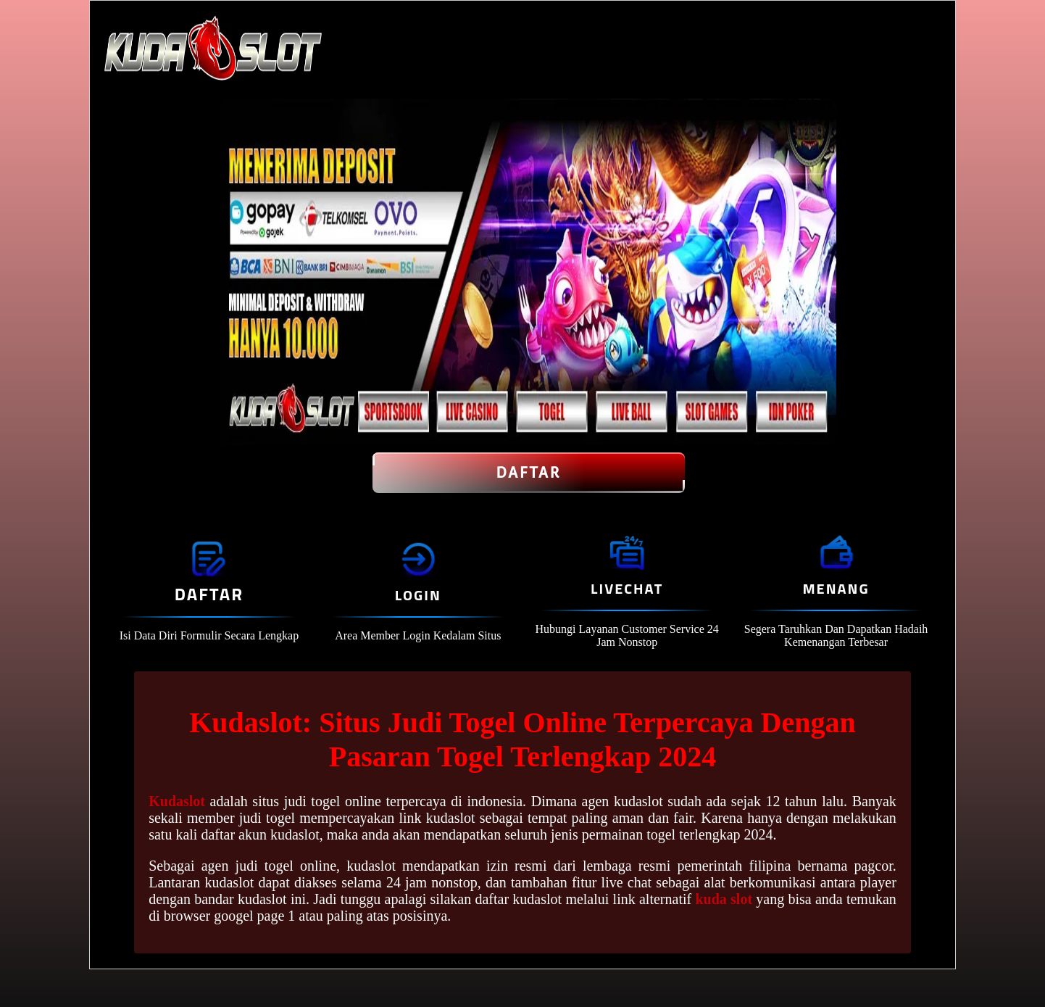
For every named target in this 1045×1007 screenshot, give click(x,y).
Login (418, 595)
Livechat (627, 588)
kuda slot (723, 899)
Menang (835, 588)
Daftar (528, 472)
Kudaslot (177, 801)
